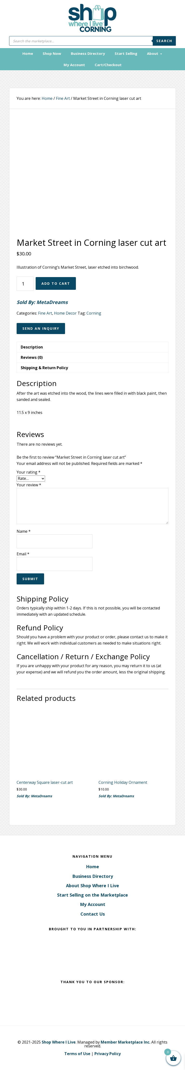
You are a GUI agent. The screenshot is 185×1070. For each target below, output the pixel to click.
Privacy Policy (107, 1053)
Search (164, 40)
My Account (92, 904)
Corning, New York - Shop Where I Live (92, 18)
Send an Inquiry (40, 328)
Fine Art (63, 98)
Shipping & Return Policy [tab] (44, 367)
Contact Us (92, 914)
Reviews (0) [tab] (32, 357)
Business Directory (92, 876)
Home (92, 866)
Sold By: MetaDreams (42, 302)
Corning (93, 313)
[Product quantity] (25, 284)
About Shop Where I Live (92, 885)
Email (23, 554)
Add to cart (55, 283)
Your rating (28, 472)
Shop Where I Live (59, 1042)
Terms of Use (77, 1053)
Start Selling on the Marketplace (92, 895)
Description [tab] (32, 347)
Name (24, 531)
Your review (29, 485)
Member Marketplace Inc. (125, 1042)
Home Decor (65, 313)
